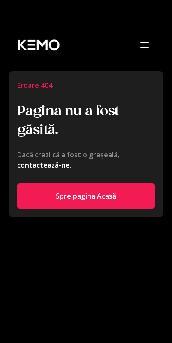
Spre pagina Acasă (86, 196)
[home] (38, 45)
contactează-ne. (44, 165)
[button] (144, 44)
